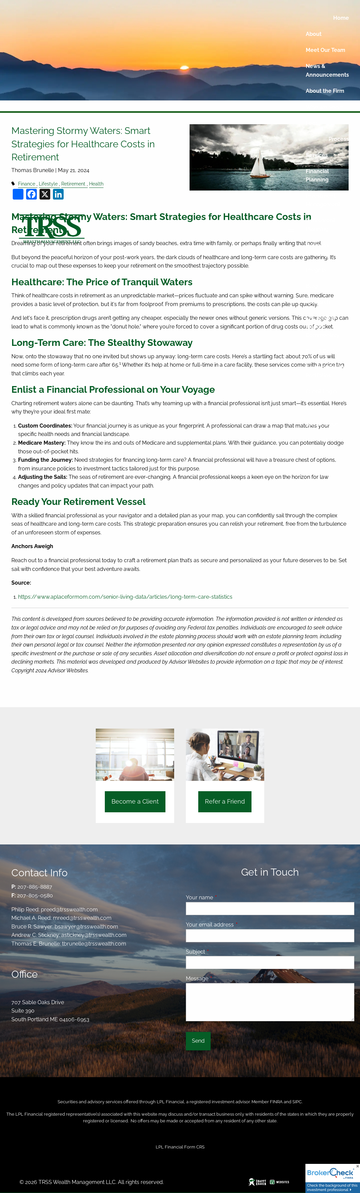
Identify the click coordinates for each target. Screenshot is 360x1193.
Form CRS (194, 1146)
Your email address (235, 924)
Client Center (323, 351)
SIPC (297, 1101)
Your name (225, 897)
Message (223, 978)
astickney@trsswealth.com (94, 935)
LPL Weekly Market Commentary (323, 326)
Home (341, 18)
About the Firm (325, 91)
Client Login (321, 391)
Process (339, 139)
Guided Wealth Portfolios (325, 371)
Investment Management (323, 200)
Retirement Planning (320, 224)
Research (318, 302)
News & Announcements (327, 70)
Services (317, 155)
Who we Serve (325, 107)
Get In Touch (322, 424)
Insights (316, 270)
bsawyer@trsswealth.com (86, 926)
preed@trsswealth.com (69, 909)
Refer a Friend (324, 440)
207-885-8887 (34, 887)
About (313, 34)
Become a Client (135, 801)
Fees (312, 123)
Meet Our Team (325, 50)
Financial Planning (317, 175)
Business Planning (317, 249)
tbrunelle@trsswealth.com (94, 944)
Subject (221, 952)
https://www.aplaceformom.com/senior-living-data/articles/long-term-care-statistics (125, 597)
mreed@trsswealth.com (82, 918)
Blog (312, 286)
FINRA (276, 1101)
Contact (316, 407)
